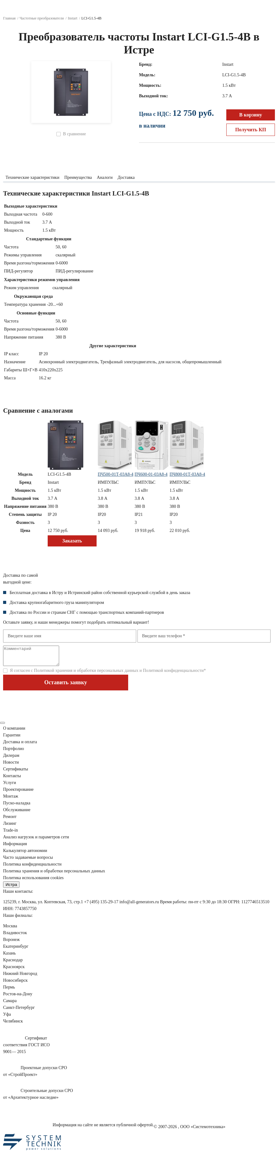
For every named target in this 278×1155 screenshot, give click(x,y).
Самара (10, 1004)
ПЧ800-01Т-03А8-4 (187, 474)
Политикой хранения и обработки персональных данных (86, 674)
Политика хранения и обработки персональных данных (54, 874)
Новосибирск (15, 984)
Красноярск (13, 970)
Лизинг (9, 827)
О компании (14, 732)
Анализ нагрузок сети (36, 840)
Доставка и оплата (20, 745)
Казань (9, 957)
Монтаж (10, 800)
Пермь (9, 990)
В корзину (250, 114)
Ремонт (9, 820)
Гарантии (11, 738)
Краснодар (13, 963)
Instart (72, 18)
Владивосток (15, 936)
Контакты (12, 779)
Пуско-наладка (16, 806)
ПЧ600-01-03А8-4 (151, 474)
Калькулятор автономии (25, 854)
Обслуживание (16, 813)
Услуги (9, 786)
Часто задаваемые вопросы (28, 861)
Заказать (72, 540)
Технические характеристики (32, 177)
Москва (10, 929)
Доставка (126, 177)
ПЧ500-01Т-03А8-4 (115, 474)
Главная (9, 18)
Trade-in (10, 834)
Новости (11, 766)
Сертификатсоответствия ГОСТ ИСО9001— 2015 (26, 1048)
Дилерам (11, 759)
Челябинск (13, 1024)
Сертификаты (15, 772)
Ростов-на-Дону (18, 997)
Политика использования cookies (33, 881)
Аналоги (105, 177)
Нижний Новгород (20, 977)
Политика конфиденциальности (32, 868)
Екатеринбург (15, 950)
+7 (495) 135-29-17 (101, 905)
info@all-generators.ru (139, 905)
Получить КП (250, 129)
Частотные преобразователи (42, 18)
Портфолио (13, 752)
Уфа (7, 1018)
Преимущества (78, 177)
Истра (11, 888)
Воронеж (11, 943)
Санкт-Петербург (19, 1011)
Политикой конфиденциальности (173, 674)
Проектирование (18, 793)
